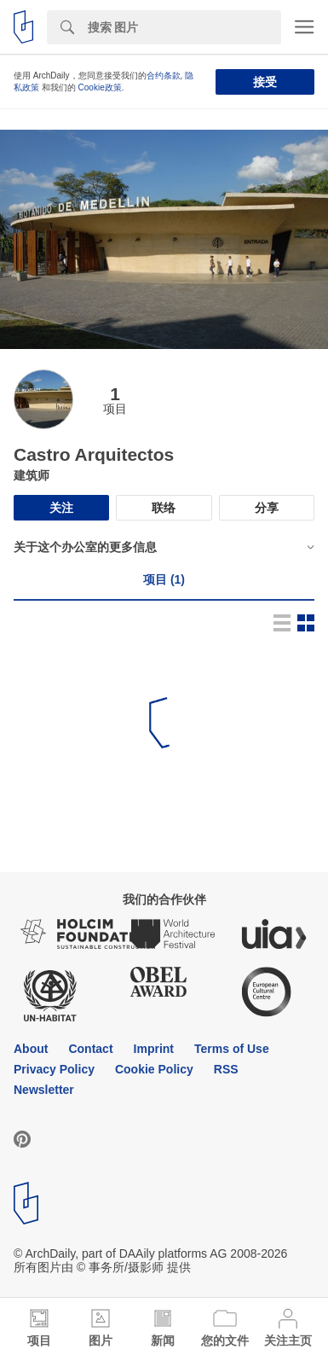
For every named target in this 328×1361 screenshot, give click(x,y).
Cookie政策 (100, 87)
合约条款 (164, 75)
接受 (265, 82)
